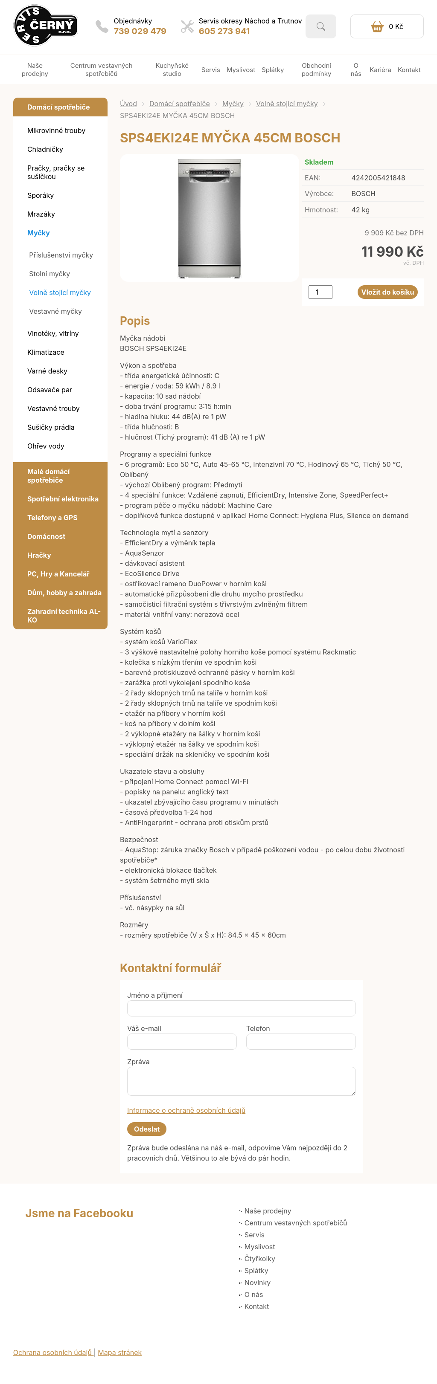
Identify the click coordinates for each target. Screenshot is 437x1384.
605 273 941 (224, 31)
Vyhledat (320, 26)
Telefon (258, 1028)
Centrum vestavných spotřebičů (296, 1223)
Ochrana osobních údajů (53, 1352)
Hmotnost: (321, 210)
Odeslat (147, 1129)
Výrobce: (319, 193)
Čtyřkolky (260, 1258)
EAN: (312, 178)
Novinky (258, 1282)
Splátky (256, 1270)
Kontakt (257, 1306)
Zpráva (138, 1061)
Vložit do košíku (387, 292)
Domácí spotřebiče (179, 103)
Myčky (233, 103)
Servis (255, 1235)
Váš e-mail (144, 1028)
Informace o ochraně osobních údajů (186, 1110)
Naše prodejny (268, 1211)
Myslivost (260, 1246)
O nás (254, 1294)
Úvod (128, 103)
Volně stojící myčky (287, 103)
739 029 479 (140, 31)
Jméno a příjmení (155, 995)
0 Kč (396, 26)
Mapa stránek (120, 1352)
